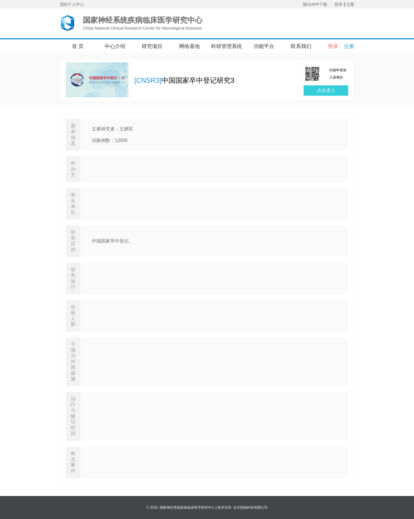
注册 (350, 4)
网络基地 (189, 46)
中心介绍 (115, 46)
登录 (338, 4)
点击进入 (326, 90)
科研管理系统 (226, 46)
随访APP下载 (315, 4)
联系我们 (301, 46)
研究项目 (152, 46)
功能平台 (264, 46)
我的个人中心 (72, 4)
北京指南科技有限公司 (250, 507)
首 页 (78, 46)
